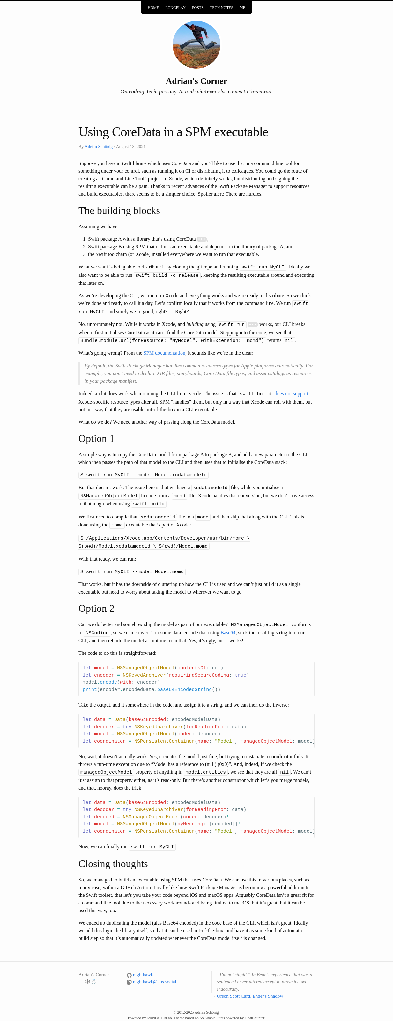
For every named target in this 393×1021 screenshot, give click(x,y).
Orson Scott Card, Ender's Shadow (250, 986)
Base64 (227, 624)
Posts (198, 7)
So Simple (208, 1008)
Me (242, 7)
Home (153, 7)
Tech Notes (221, 7)
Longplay (175, 7)
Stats (221, 1008)
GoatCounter (254, 1008)
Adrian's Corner (196, 81)
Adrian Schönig (99, 146)
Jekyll (151, 1008)
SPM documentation (164, 350)
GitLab (166, 1008)
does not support (291, 390)
